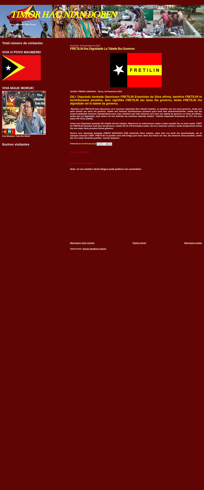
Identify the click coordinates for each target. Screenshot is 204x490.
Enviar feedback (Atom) (94, 249)
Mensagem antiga (193, 243)
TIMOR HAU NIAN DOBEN (63, 14)
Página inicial (139, 243)
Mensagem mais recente (82, 243)
